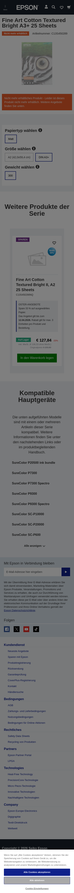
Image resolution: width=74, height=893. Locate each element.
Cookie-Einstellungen (37, 888)
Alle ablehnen (37, 880)
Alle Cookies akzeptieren (37, 872)
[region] (37, 871)
